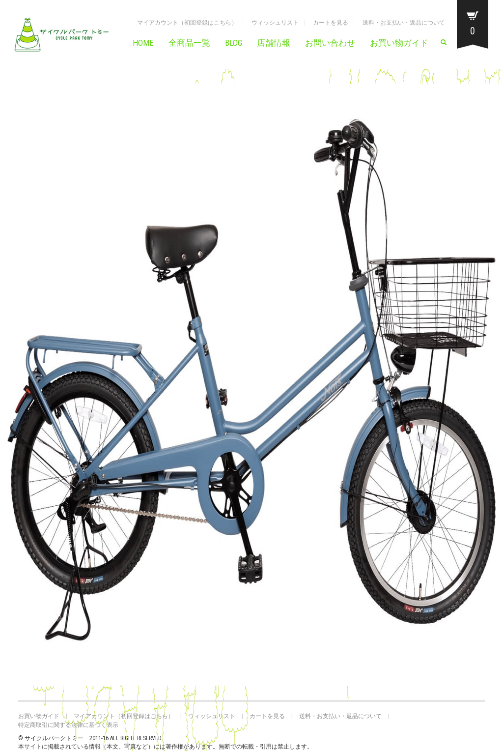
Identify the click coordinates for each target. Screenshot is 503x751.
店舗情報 (273, 43)
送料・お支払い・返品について (404, 22)
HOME (143, 43)
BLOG (233, 43)
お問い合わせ (330, 43)
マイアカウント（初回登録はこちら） (187, 22)
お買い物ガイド (399, 43)
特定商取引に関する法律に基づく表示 (68, 725)
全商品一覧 (189, 43)
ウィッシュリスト (275, 22)
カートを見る (330, 22)
